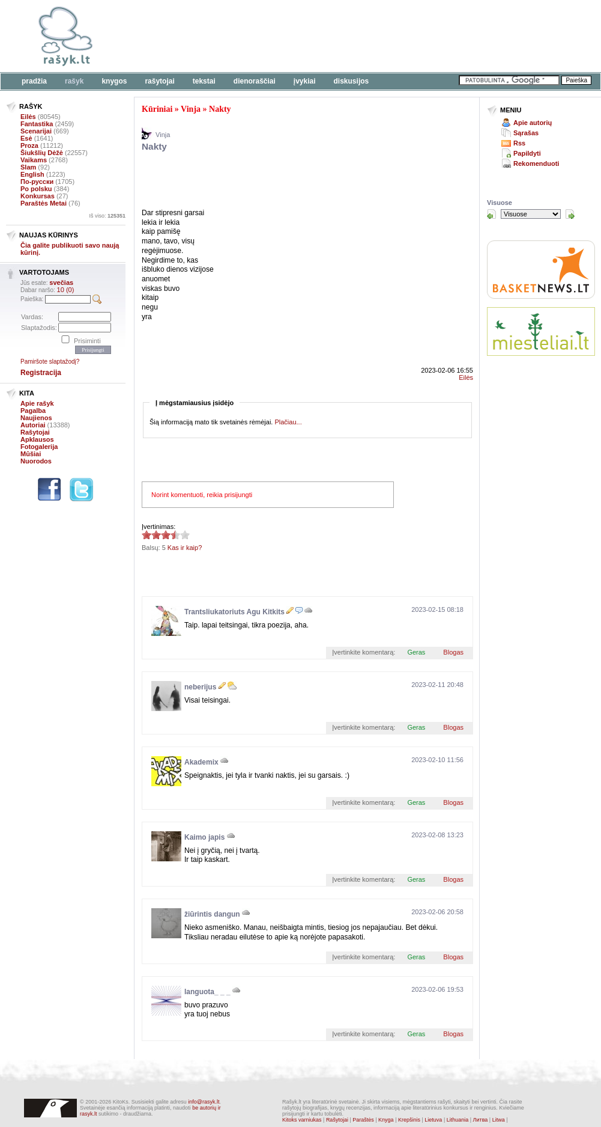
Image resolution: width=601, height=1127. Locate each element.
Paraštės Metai (43, 203)
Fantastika (36, 123)
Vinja (191, 109)
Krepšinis (409, 1120)
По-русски (36, 181)
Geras (416, 652)
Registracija (40, 372)
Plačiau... (287, 422)
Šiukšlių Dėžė (41, 152)
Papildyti (527, 153)
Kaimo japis (204, 837)
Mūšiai (30, 453)
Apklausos (37, 439)
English (32, 174)
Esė (26, 138)
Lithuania (458, 1120)
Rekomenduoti (536, 163)
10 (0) (65, 289)
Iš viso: (107, 216)
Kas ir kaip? (185, 547)
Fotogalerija (39, 446)
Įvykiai (305, 81)
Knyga (386, 1120)
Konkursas (37, 196)
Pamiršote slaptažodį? (49, 361)
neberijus (200, 687)
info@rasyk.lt (203, 1102)
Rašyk (74, 81)
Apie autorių (532, 122)
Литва (480, 1120)
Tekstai (204, 81)
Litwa (498, 1120)
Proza (29, 145)
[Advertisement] (282, 182)
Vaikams (33, 159)
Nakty (220, 109)
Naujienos (36, 417)
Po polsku (36, 188)
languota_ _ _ (207, 992)
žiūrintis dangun (212, 914)
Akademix (201, 762)
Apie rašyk (37, 403)
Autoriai (33, 425)
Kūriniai (157, 109)
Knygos (114, 81)
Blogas (453, 652)
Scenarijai (36, 131)
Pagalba (33, 410)
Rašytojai (159, 81)
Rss (519, 143)
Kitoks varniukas (302, 1120)
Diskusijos (351, 81)
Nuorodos (36, 461)
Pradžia (34, 81)
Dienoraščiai (255, 81)
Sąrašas (526, 132)
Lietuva (433, 1120)
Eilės (28, 116)
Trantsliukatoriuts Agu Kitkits (234, 612)
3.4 (146, 534)
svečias (61, 282)
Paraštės (363, 1120)
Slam (28, 167)
